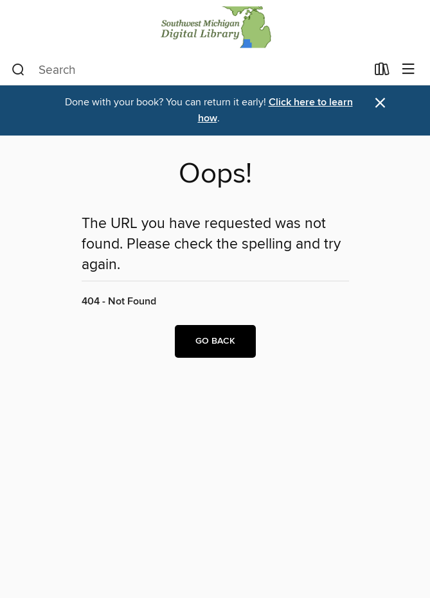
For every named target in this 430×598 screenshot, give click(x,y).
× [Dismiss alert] (380, 103)
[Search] (18, 70)
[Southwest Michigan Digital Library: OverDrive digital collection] (215, 27)
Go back (215, 341)
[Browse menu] (408, 69)
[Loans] (382, 72)
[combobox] (189, 70)
